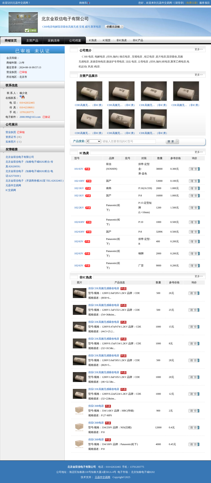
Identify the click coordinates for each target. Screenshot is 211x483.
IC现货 (106, 40)
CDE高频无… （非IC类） (89, 105)
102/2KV (79, 207)
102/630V (79, 222)
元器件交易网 (13, 185)
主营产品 (32, 40)
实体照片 (11, 141)
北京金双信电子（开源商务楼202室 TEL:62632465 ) (34, 180)
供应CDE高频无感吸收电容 (103, 288)
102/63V (78, 241)
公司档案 (75, 40)
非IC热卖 (121, 40)
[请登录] (179, 2)
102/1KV (79, 188)
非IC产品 (138, 40)
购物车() (84, 2)
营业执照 (11, 132)
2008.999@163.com (30, 116)
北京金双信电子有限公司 (65, 18)
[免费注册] (192, 2)
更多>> (199, 49)
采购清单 (54, 40)
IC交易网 (11, 190)
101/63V (78, 168)
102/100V (79, 180)
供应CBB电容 (96, 405)
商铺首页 (11, 40)
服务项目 (204, 2)
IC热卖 (93, 40)
